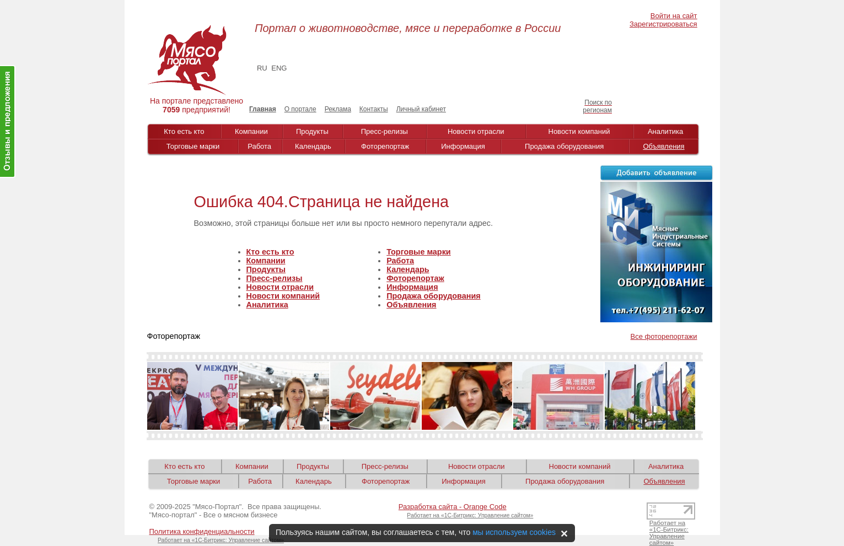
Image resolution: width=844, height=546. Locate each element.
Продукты (312, 131)
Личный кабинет (421, 109)
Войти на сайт (674, 16)
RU (262, 68)
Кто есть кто (184, 131)
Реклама (338, 109)
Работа (259, 146)
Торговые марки (193, 146)
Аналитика (665, 131)
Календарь (313, 146)
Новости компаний (579, 131)
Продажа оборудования (564, 146)
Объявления (663, 146)
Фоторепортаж (385, 146)
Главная (262, 109)
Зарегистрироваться (663, 24)
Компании (251, 131)
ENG (279, 68)
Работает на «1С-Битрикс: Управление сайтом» (470, 515)
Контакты (373, 109)
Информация (463, 146)
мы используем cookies (514, 532)
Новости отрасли (476, 131)
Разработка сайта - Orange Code (453, 506)
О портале (300, 109)
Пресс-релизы (384, 131)
